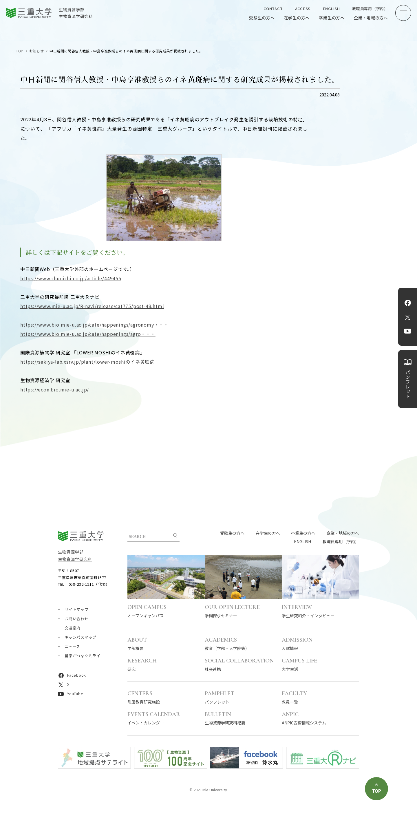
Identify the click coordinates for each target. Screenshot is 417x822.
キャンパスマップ (80, 637)
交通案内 (73, 628)
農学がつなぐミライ (82, 655)
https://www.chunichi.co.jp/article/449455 (70, 278)
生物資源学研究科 (75, 559)
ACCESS (303, 8)
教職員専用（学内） (370, 8)
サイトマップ (77, 609)
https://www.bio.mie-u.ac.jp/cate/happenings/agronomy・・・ (94, 324)
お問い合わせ (77, 618)
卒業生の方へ (332, 18)
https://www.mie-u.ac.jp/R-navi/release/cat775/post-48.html (92, 306)
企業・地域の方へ (371, 18)
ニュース (72, 646)
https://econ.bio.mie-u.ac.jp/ (54, 389)
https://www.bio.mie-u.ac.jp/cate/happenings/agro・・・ (88, 333)
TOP (19, 50)
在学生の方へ (297, 18)
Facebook (408, 303)
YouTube (407, 331)
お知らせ (36, 50)
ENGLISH (331, 8)
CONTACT (273, 8)
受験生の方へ (262, 18)
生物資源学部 (70, 552)
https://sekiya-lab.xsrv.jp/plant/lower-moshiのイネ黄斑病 (87, 361)
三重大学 (81, 536)
